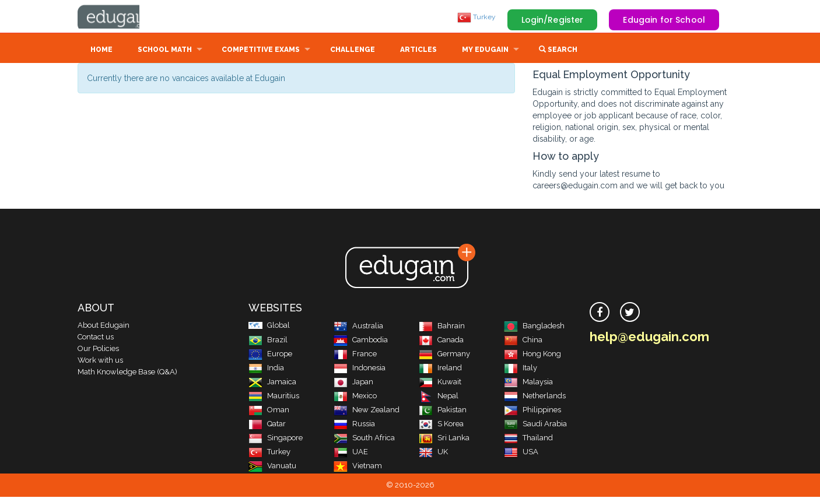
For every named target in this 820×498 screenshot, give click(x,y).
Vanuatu (272, 466)
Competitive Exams (261, 51)
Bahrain (442, 326)
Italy (520, 368)
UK (433, 452)
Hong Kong (532, 354)
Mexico (355, 396)
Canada (441, 340)
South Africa (364, 438)
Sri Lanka (444, 438)
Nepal (438, 396)
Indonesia (360, 368)
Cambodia (361, 340)
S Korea (441, 424)
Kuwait (440, 382)
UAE (351, 452)
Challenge (352, 51)
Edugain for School (664, 20)
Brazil (268, 340)
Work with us (100, 361)
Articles (418, 51)
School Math (165, 51)
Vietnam (358, 466)
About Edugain (103, 326)
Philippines (532, 410)
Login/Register (552, 20)
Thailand (528, 438)
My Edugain (485, 51)
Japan (353, 382)
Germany (444, 354)
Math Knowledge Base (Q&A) (127, 373)
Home (101, 51)
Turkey (476, 17)
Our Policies (98, 349)
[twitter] (630, 313)
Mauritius (273, 396)
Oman (268, 410)
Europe (270, 354)
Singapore (275, 438)
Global (269, 326)
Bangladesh (534, 326)
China (523, 340)
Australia (358, 326)
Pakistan (443, 410)
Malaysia (528, 382)
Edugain (121, 16)
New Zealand (367, 410)
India (266, 368)
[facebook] (599, 313)
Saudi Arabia (535, 424)
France (355, 354)
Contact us (96, 338)
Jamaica (272, 382)
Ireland (440, 368)
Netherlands (535, 396)
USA (521, 452)
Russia (354, 424)
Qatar (267, 424)
